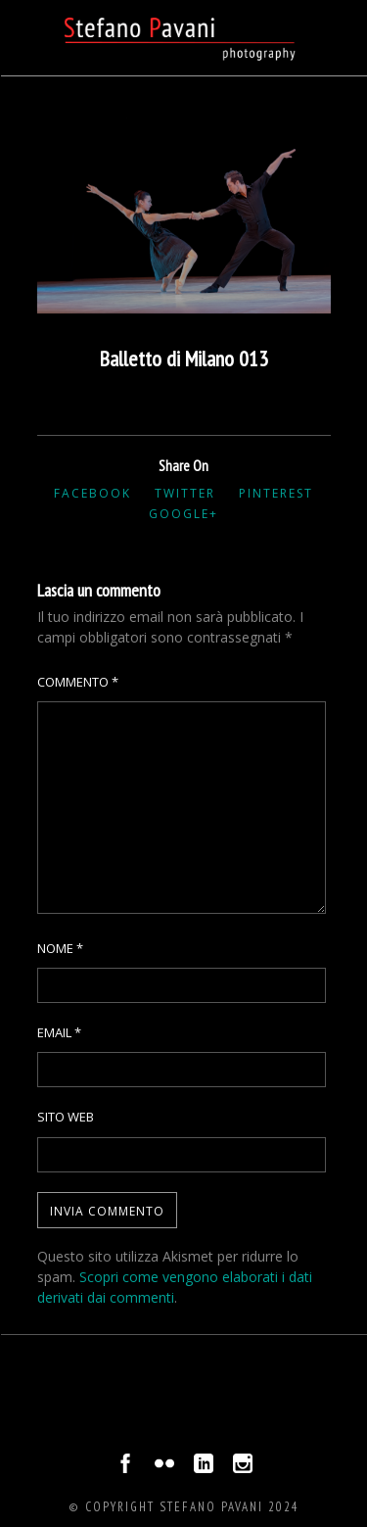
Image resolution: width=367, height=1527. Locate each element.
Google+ (183, 513)
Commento (77, 682)
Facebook (92, 493)
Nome (60, 948)
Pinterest (276, 493)
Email (59, 1032)
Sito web (65, 1116)
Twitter (185, 493)
